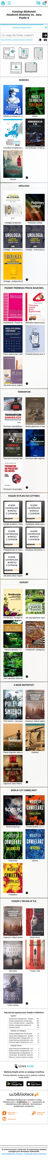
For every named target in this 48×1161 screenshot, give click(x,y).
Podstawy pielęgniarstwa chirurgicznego (20, 1021)
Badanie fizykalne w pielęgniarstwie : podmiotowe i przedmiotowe (27, 1050)
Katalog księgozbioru (22, 28)
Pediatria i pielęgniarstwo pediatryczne (20, 1025)
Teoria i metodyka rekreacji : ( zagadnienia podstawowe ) (25, 1023)
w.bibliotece (23, 1102)
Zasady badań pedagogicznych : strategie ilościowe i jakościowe (27, 1018)
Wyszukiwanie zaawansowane (13, 40)
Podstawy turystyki (14, 1027)
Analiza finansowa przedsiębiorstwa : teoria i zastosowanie (26, 1040)
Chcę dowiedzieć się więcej (12, 1154)
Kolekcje (29, 40)
